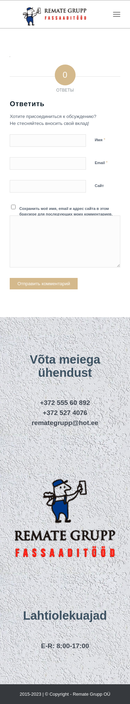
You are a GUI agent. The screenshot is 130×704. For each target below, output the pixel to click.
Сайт (99, 186)
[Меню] (116, 14)
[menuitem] (116, 14)
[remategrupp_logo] (54, 14)
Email (101, 162)
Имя (100, 139)
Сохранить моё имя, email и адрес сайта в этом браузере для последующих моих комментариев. (66, 211)
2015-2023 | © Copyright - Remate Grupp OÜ (65, 694)
